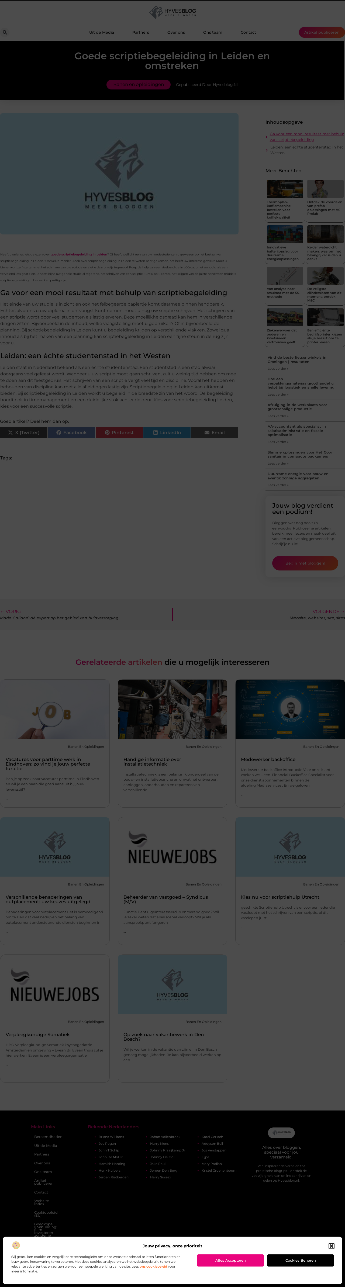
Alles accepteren (230, 1260)
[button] (331, 1246)
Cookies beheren (300, 1260)
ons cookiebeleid (153, 1266)
